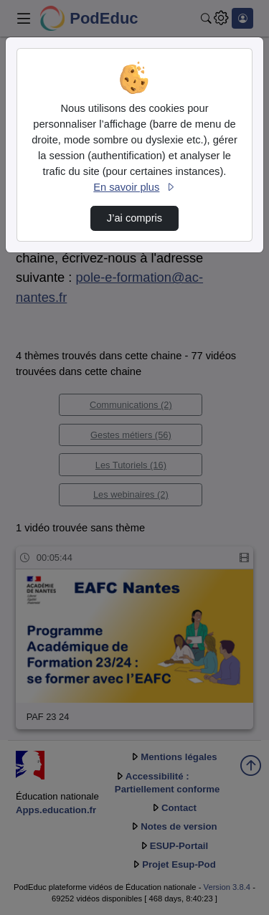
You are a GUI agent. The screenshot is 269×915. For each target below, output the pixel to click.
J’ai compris (134, 218)
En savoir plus (134, 187)
